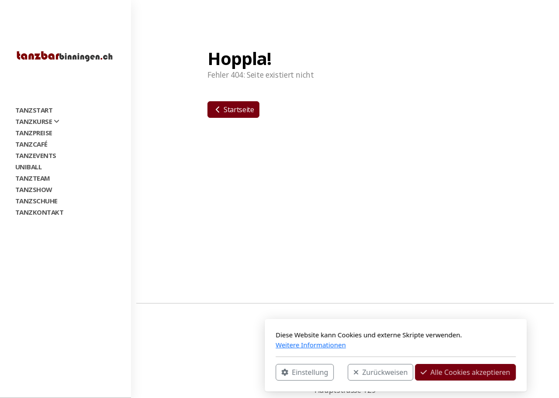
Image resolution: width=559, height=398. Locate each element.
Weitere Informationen (194, 344)
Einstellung (188, 372)
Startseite (233, 109)
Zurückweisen (264, 372)
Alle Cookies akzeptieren (349, 372)
